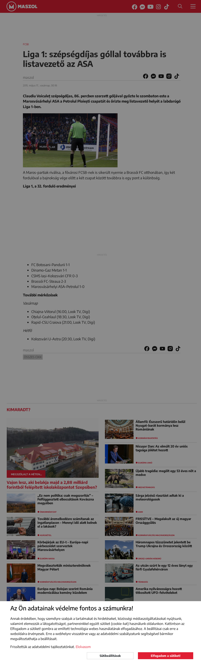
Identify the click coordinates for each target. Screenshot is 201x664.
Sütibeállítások (110, 655)
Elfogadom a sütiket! (165, 655)
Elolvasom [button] (83, 647)
